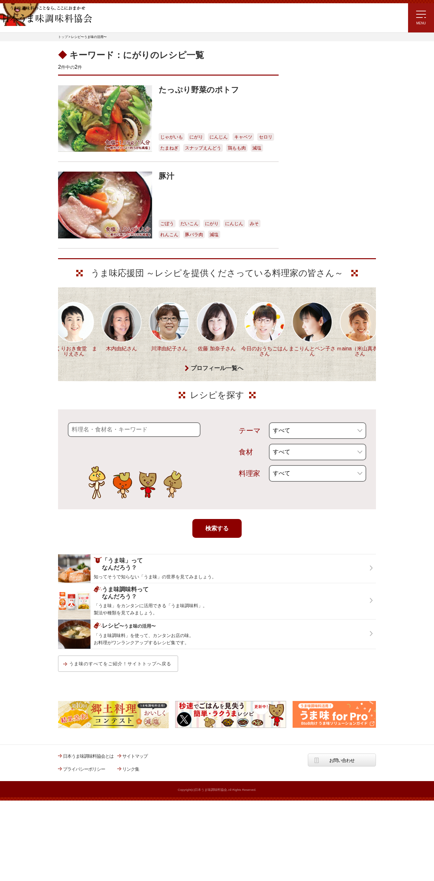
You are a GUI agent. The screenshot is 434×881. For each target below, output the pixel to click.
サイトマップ (135, 797)
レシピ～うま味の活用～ (319, 59)
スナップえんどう (203, 148)
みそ (254, 223)
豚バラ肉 (194, 234)
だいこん (189, 223)
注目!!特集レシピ (305, 105)
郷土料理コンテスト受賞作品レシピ (323, 204)
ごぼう (167, 223)
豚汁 (166, 176)
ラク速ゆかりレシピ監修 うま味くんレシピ (313, 125)
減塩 (256, 148)
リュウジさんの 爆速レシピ (316, 144)
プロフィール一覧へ (217, 409)
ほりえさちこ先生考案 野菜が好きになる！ (311, 185)
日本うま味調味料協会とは (88, 797)
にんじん (219, 136)
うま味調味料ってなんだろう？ (326, 241)
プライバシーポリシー (84, 810)
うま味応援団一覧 (307, 220)
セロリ (265, 136)
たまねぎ (169, 148)
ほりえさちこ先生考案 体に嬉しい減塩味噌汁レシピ (317, 164)
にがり (196, 136)
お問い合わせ (342, 801)
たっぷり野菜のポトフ (199, 89)
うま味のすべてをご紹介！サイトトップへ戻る (120, 704)
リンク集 (130, 810)
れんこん (169, 234)
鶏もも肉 (237, 148)
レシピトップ (302, 75)
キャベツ (243, 136)
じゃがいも (171, 136)
